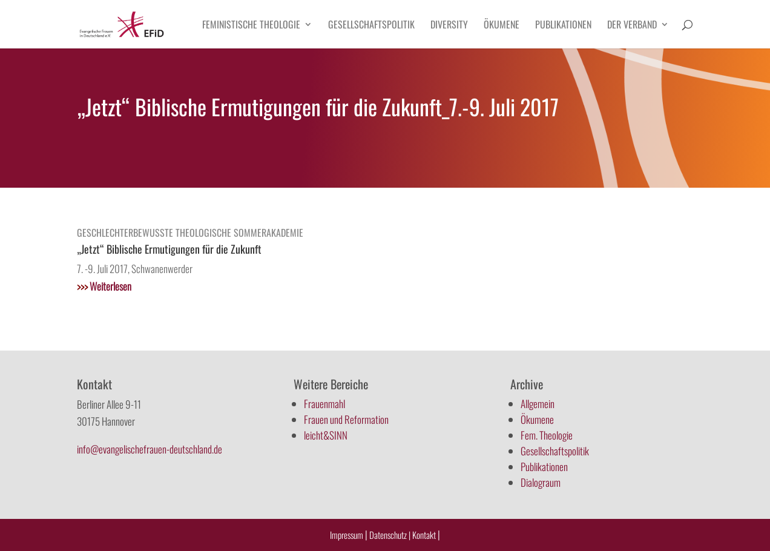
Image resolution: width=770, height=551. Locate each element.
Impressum (346, 534)
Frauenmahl (324, 403)
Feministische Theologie (251, 25)
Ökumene (501, 25)
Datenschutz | (389, 534)
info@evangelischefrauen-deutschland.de (149, 449)
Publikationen (563, 25)
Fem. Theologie (547, 435)
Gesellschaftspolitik (371, 25)
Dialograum (541, 482)
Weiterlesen (104, 286)
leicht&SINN (325, 435)
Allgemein (537, 403)
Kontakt (425, 534)
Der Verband (632, 25)
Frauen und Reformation (346, 419)
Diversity (449, 25)
